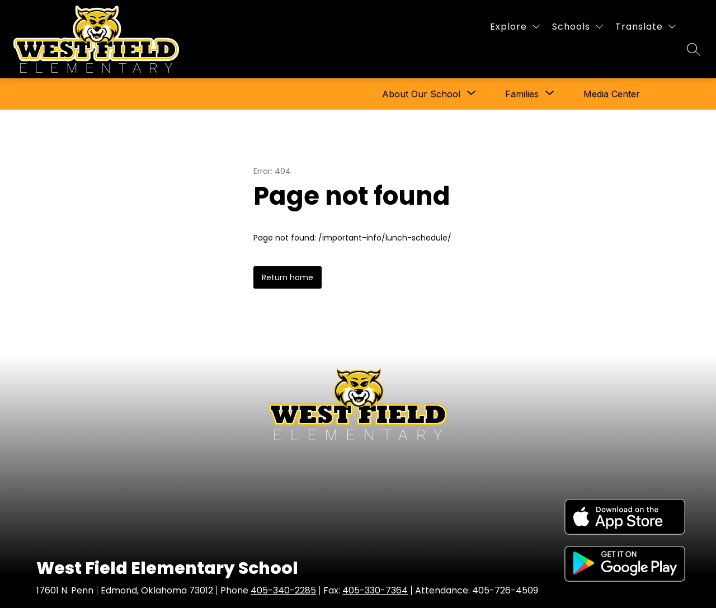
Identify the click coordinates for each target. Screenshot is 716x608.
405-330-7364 (375, 590)
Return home (287, 277)
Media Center (611, 94)
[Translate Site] (646, 27)
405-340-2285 (283, 590)
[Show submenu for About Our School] (421, 94)
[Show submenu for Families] (522, 94)
